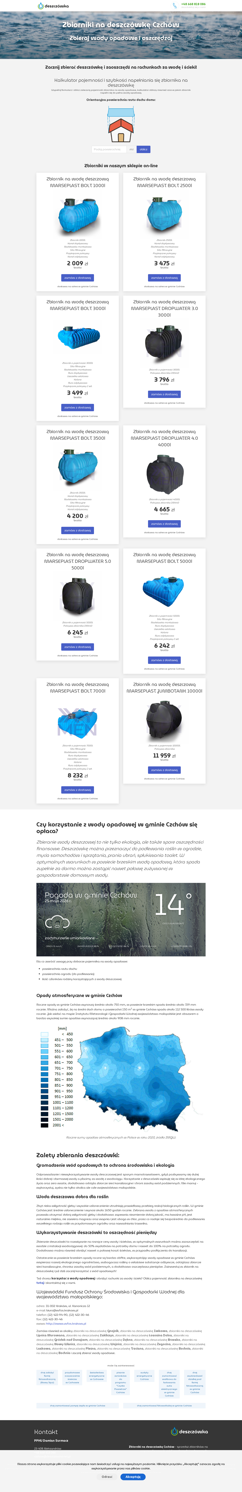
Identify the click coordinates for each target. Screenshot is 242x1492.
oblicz (143, 149)
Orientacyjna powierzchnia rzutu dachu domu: (121, 100)
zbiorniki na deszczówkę (96, 1331)
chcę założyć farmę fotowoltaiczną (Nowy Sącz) (47, 1377)
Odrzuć (107, 1477)
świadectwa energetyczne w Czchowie (96, 1376)
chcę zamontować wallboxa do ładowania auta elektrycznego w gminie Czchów (169, 1384)
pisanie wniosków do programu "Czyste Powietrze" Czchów (120, 1382)
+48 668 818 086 (193, 4)
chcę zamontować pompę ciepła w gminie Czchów (77, 1405)
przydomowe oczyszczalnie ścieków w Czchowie (72, 1377)
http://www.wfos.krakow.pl (66, 1323)
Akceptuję (133, 1477)
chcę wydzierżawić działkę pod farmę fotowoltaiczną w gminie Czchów (194, 1382)
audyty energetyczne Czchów (144, 1376)
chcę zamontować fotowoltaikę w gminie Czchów (164, 1405)
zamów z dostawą (77, 277)
